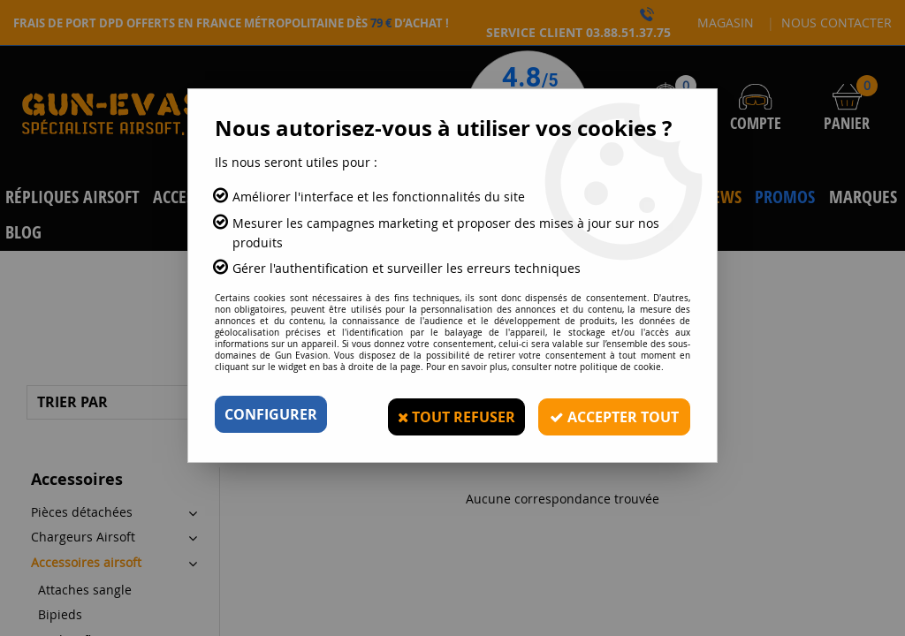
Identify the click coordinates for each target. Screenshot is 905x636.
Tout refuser (451, 414)
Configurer (270, 414)
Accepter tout (611, 414)
